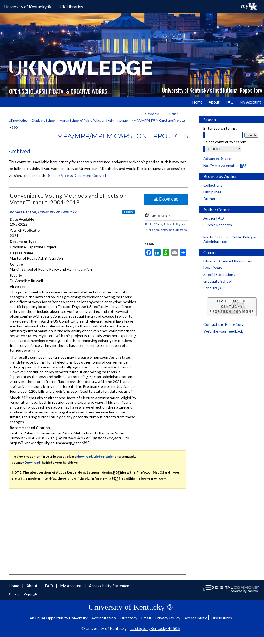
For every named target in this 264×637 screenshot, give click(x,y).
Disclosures (221, 617)
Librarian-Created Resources (227, 261)
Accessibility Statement (110, 585)
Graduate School (43, 120)
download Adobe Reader (95, 456)
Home (14, 585)
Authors (210, 198)
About (32, 585)
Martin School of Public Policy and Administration (95, 120)
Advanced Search (218, 158)
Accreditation (103, 617)
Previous (153, 114)
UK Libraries (71, 6)
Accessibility (195, 617)
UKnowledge (18, 120)
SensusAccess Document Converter (79, 175)
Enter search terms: (220, 128)
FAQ (49, 585)
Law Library (212, 267)
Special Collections (219, 274)
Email (146, 617)
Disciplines (212, 192)
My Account (71, 585)
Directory (128, 617)
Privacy (14, 594)
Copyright (31, 594)
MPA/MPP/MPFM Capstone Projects (160, 120)
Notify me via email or (224, 165)
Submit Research (217, 224)
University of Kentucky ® (27, 6)
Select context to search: (224, 141)
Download (166, 199)
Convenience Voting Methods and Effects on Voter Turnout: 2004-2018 (68, 199)
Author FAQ (213, 218)
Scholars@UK (214, 288)
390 (15, 127)
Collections (213, 185)
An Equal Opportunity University (58, 617)
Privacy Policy (167, 617)
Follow (128, 211)
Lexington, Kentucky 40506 (155, 628)
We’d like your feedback (223, 331)
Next (172, 114)
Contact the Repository (223, 324)
